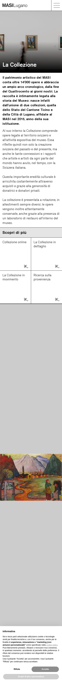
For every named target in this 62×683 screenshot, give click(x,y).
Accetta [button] (45, 669)
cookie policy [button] (51, 645)
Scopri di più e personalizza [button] (31, 676)
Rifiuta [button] (17, 669)
